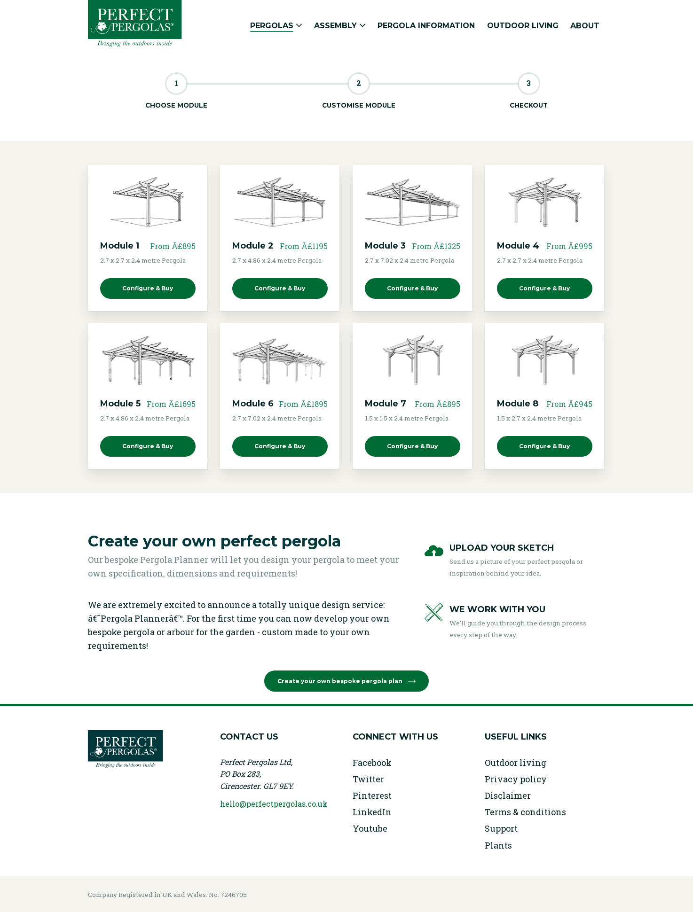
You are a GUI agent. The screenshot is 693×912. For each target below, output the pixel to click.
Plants (498, 845)
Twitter (368, 779)
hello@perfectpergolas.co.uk (274, 804)
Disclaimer (508, 795)
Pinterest (372, 795)
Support (501, 828)
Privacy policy (516, 779)
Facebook (372, 762)
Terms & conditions (525, 812)
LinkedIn (372, 812)
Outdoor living (515, 762)
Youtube (370, 828)
